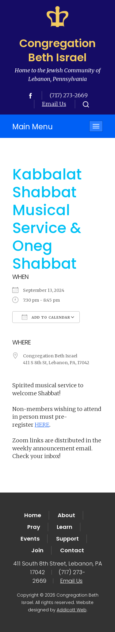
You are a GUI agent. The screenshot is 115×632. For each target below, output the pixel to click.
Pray (33, 527)
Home (32, 515)
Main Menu (32, 127)
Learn (64, 527)
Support (67, 538)
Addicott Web (71, 610)
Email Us (54, 103)
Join (37, 550)
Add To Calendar (46, 317)
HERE (42, 424)
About (66, 515)
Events (30, 538)
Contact (72, 550)
